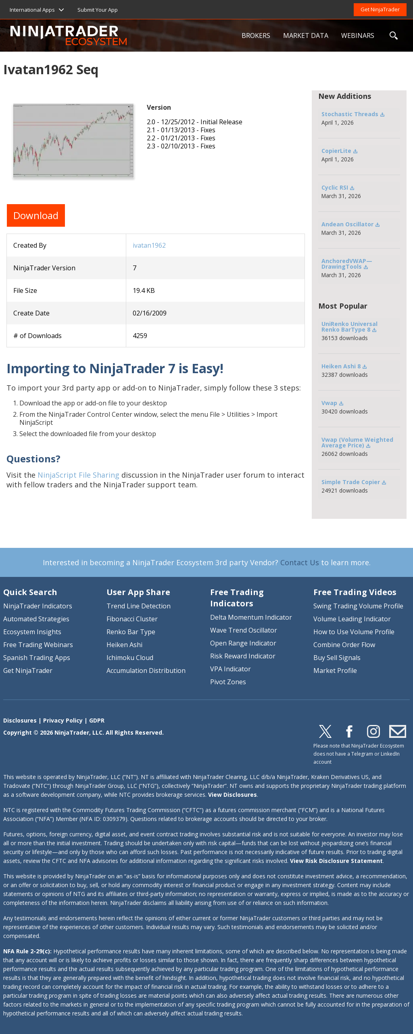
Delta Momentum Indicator (251, 617)
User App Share (138, 592)
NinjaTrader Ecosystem (122, 35)
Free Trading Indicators (237, 598)
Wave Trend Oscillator (243, 630)
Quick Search (30, 592)
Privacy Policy (63, 720)
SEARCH (394, 35)
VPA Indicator (230, 668)
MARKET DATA (305, 35)
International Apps (32, 9)
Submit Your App (97, 9)
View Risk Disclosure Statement (336, 861)
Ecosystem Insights (32, 631)
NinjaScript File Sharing (78, 475)
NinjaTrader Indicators (37, 606)
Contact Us (299, 562)
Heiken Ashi (124, 644)
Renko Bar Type (130, 631)
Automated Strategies (36, 618)
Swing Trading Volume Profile (358, 606)
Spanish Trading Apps (36, 657)
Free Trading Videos (354, 592)
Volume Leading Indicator (352, 618)
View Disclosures (232, 794)
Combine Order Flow (344, 644)
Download (35, 215)
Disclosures (20, 720)
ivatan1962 (149, 245)
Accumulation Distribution (146, 670)
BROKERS (256, 35)
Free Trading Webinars (38, 644)
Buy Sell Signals (337, 657)
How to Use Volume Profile (353, 631)
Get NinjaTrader (380, 9)
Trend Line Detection (138, 606)
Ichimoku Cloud (129, 657)
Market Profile (335, 670)
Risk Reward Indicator (242, 656)
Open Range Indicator (243, 643)
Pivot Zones (228, 681)
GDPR (96, 720)
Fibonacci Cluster (132, 618)
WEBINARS (357, 35)
